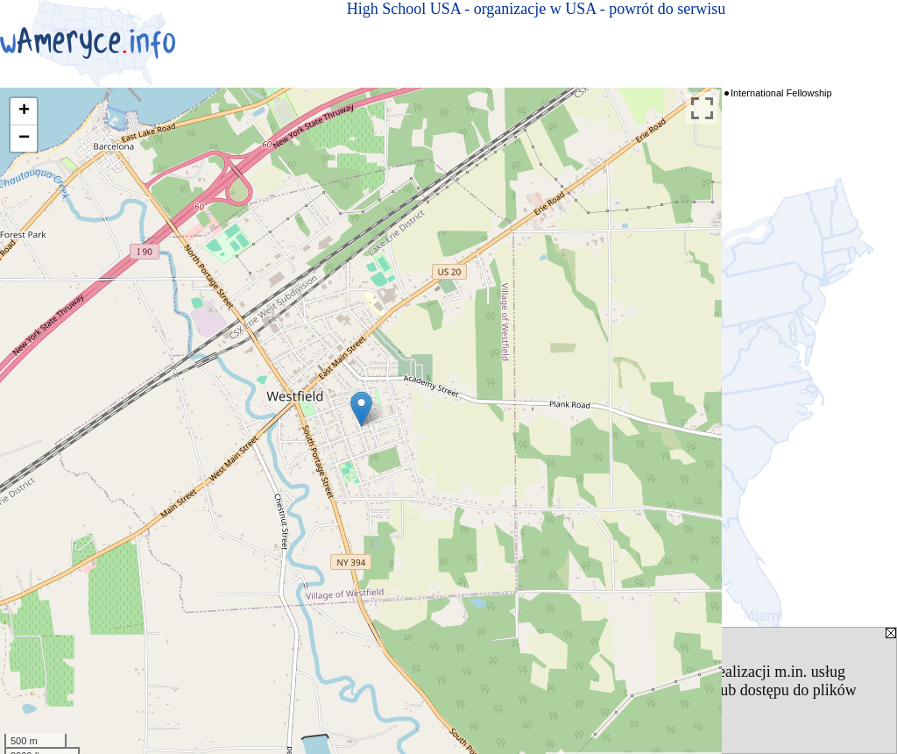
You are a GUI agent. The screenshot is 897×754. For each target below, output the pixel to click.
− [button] (24, 138)
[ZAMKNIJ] (550, 708)
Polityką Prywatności (367, 690)
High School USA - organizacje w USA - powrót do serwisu (536, 9)
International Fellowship (781, 93)
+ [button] (24, 111)
